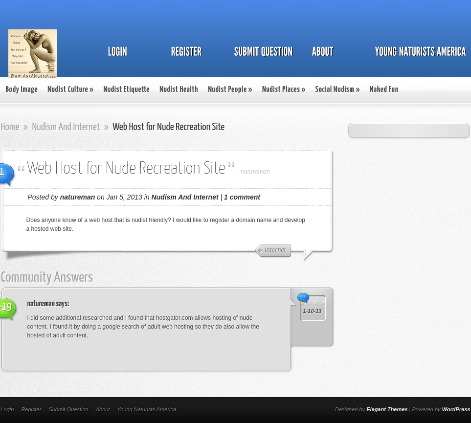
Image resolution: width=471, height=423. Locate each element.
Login (7, 409)
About (103, 409)
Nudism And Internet (66, 127)
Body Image (22, 90)
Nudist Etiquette (126, 90)
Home (10, 127)
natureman (255, 171)
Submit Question (68, 409)
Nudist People (230, 90)
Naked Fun (384, 90)
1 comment (242, 197)
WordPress (456, 409)
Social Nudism (337, 90)
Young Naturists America (146, 409)
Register (31, 409)
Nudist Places (284, 90)
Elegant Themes (386, 409)
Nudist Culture (70, 90)
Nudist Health (178, 90)
